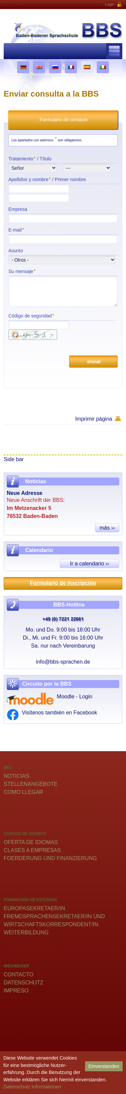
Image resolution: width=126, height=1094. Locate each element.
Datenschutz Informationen (32, 1087)
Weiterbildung (26, 932)
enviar (93, 361)
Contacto (18, 974)
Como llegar (23, 792)
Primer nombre (70, 179)
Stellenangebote (30, 784)
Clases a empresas (32, 850)
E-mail (16, 230)
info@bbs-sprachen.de (63, 662)
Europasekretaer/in (34, 908)
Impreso (16, 990)
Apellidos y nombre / (47, 179)
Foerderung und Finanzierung (50, 858)
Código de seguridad (31, 315)
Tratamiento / (29, 158)
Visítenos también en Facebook (59, 712)
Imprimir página (93, 419)
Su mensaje (21, 271)
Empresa (17, 209)
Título (45, 158)
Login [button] (113, 4)
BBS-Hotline (69, 604)
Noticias (16, 776)
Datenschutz (23, 982)
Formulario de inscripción (63, 583)
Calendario (39, 550)
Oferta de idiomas (31, 842)
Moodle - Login (74, 696)
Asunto (15, 250)
